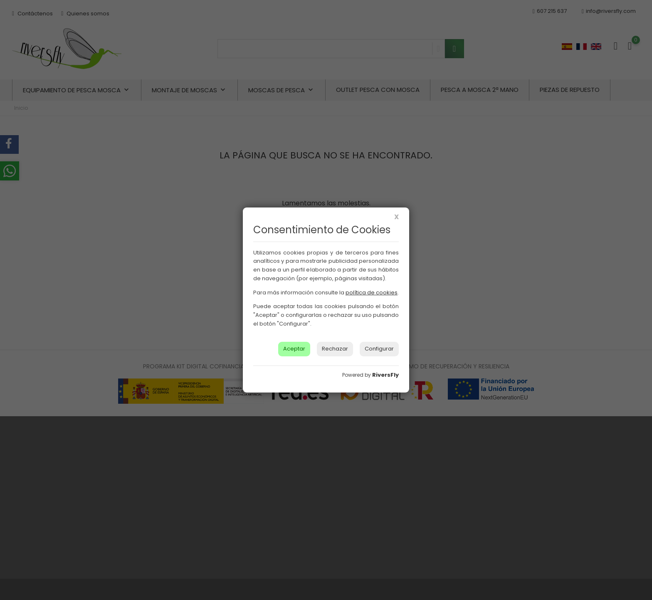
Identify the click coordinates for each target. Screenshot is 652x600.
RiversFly (385, 375)
